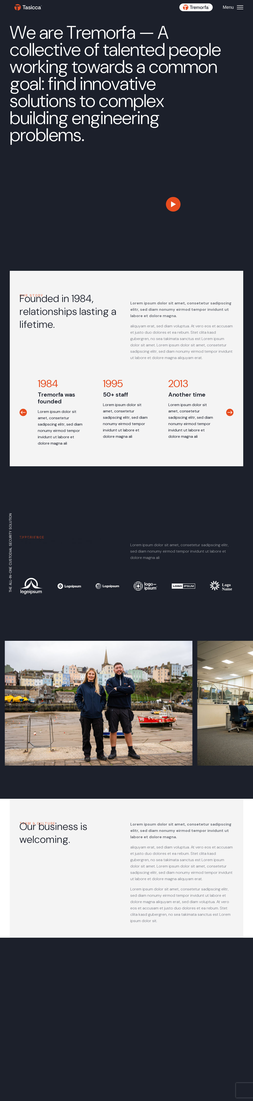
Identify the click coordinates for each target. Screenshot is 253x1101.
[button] (23, 412)
